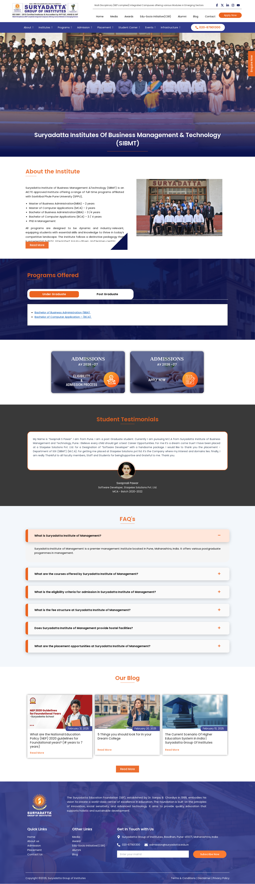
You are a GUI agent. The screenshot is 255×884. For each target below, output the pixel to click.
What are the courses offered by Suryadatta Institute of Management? (86, 574)
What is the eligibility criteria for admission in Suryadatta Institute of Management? (95, 592)
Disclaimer (204, 878)
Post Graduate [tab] (107, 294)
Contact (210, 16)
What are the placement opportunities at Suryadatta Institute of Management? (92, 646)
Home (100, 16)
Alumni (182, 16)
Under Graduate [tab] (54, 294)
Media (114, 16)
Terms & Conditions (183, 878)
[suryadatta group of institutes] (45, 10)
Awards (128, 16)
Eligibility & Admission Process (81, 392)
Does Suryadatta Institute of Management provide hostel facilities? (83, 628)
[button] (127, 535)
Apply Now (230, 15)
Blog (195, 16)
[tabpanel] (127, 314)
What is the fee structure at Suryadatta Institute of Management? (82, 610)
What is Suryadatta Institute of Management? (67, 536)
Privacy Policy (221, 878)
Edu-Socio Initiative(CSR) (155, 16)
